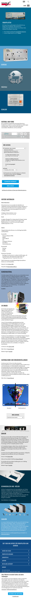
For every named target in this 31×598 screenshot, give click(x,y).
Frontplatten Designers (21, 31)
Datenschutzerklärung (12, 589)
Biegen (19, 33)
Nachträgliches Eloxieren (9, 175)
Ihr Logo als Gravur (9, 463)
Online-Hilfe (10, 264)
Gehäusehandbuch (5, 534)
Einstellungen (15, 596)
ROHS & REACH (10, 186)
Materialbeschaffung (12, 266)
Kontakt (10, 351)
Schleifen (19, 174)
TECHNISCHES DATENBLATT (10, 181)
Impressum (4, 589)
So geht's (3, 288)
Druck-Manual (11, 349)
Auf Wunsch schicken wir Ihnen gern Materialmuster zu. (14, 190)
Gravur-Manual (19, 459)
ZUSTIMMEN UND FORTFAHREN (15, 594)
